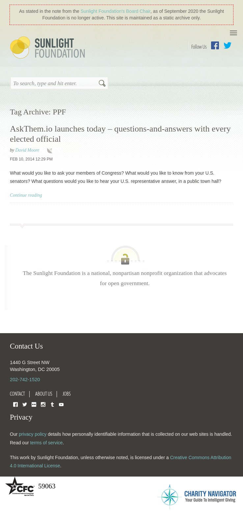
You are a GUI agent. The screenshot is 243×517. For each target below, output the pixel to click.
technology (51, 151)
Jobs (67, 393)
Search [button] (102, 84)
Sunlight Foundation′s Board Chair (115, 11)
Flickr (34, 404)
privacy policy (32, 434)
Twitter (227, 45)
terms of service (46, 442)
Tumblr (52, 404)
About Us (43, 393)
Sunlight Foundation (49, 48)
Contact (17, 393)
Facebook (215, 45)
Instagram (43, 404)
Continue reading (26, 195)
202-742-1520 (25, 379)
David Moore (27, 150)
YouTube (61, 404)
